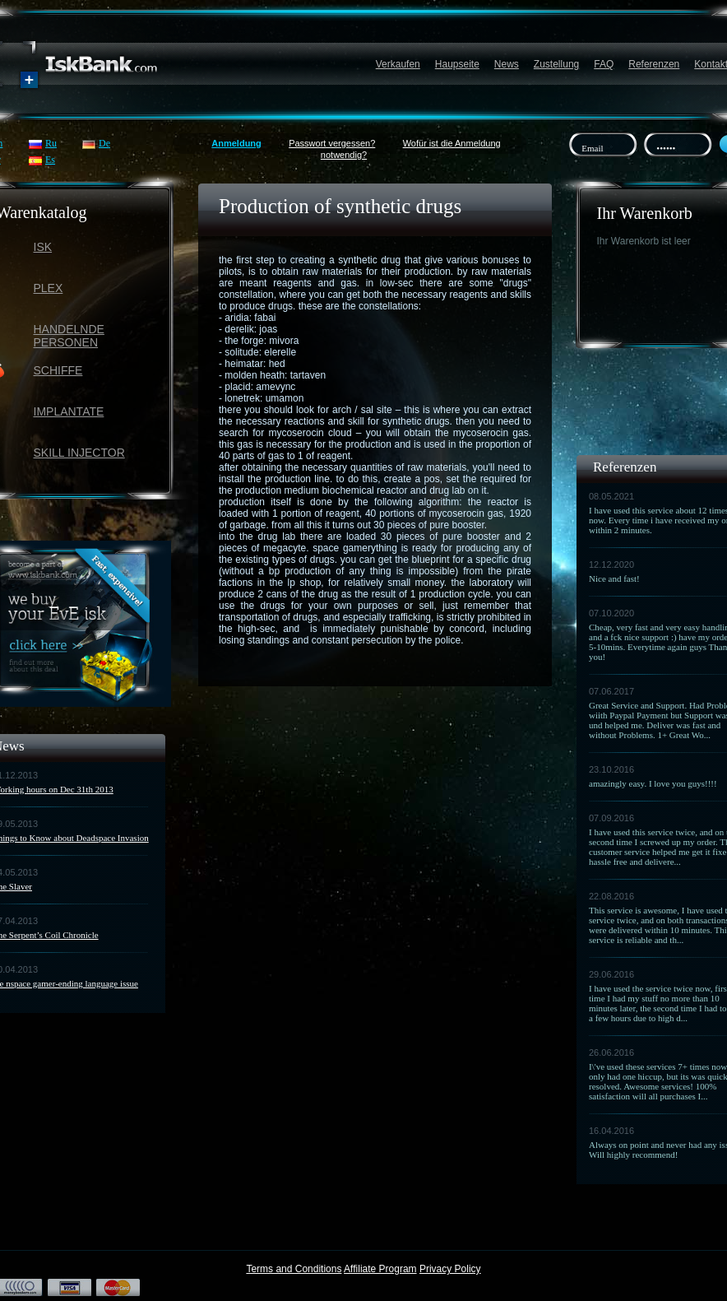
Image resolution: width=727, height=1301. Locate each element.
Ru (51, 143)
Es (50, 159)
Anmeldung (236, 143)
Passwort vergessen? (332, 143)
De (104, 143)
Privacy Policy (450, 1269)
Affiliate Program (380, 1269)
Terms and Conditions (293, 1269)
